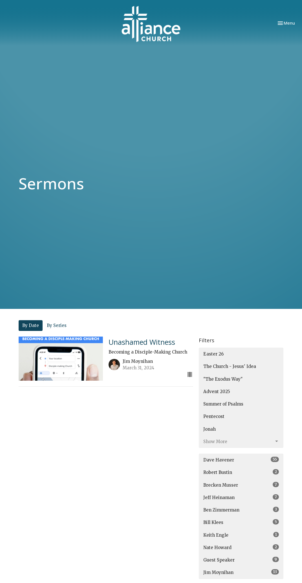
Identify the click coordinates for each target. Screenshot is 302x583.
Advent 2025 (216, 391)
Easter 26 (213, 354)
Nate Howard (241, 547)
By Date (30, 325)
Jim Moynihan (241, 572)
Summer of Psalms (223, 404)
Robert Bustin (241, 472)
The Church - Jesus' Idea (229, 366)
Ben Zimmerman (241, 510)
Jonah (209, 429)
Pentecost (213, 416)
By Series (57, 325)
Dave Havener (241, 460)
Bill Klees (241, 522)
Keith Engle (241, 535)
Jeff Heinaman (241, 497)
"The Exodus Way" (223, 379)
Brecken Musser (241, 485)
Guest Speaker (241, 560)
